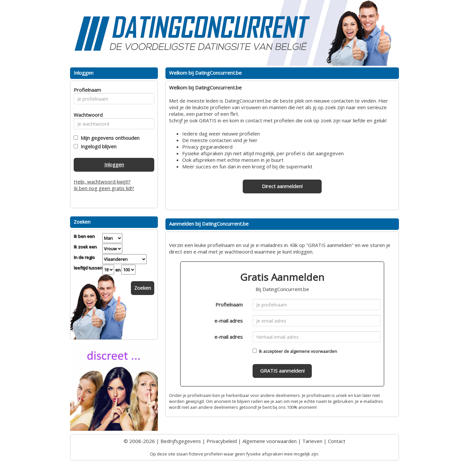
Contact (336, 441)
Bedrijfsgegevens (180, 441)
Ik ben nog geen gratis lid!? (104, 188)
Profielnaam (229, 304)
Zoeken (142, 287)
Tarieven (312, 441)
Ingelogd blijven (97, 146)
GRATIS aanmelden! (282, 370)
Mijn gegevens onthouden (108, 138)
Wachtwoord (86, 114)
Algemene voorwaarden (269, 441)
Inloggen (114, 164)
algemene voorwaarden (313, 351)
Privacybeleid (222, 441)
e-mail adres (228, 320)
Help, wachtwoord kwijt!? (102, 181)
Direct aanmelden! (282, 186)
